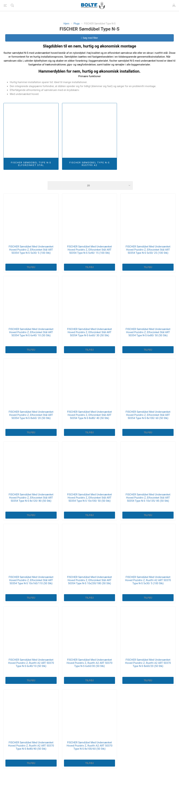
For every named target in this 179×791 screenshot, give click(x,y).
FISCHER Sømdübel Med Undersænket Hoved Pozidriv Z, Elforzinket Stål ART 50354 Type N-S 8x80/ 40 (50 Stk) (89, 415)
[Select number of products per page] (90, 185)
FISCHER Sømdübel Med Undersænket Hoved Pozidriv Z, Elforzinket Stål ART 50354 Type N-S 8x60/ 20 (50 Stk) (31, 415)
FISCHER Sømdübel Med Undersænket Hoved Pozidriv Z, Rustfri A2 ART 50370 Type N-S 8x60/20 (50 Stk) (148, 663)
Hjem (66, 23)
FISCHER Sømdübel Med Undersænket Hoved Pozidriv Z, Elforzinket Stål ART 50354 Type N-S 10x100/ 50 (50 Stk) (89, 497)
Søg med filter (89, 37)
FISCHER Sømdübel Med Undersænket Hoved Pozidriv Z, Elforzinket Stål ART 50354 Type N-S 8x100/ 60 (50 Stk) (148, 415)
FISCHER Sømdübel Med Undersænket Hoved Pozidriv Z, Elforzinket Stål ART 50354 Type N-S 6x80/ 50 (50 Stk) (148, 332)
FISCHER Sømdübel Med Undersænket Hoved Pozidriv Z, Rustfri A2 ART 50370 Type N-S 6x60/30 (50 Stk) (89, 663)
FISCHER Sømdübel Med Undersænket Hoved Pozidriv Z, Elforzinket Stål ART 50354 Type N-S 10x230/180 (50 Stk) (89, 580)
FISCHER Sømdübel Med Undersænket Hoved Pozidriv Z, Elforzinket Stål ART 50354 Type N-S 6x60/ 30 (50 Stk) (89, 332)
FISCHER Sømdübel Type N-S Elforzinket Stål (31, 163)
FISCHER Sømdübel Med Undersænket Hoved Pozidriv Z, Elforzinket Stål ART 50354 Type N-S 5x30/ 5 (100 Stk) (31, 249)
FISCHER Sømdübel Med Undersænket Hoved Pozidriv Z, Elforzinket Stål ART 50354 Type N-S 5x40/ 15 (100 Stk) (89, 249)
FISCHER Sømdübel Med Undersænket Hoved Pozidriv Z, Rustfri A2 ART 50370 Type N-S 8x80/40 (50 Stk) (31, 745)
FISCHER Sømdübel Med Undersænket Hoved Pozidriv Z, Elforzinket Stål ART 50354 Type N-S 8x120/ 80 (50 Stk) (31, 497)
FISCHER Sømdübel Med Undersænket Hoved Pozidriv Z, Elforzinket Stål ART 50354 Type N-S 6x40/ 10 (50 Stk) (31, 332)
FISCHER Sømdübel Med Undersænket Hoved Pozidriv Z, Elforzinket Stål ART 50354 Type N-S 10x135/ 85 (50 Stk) (148, 497)
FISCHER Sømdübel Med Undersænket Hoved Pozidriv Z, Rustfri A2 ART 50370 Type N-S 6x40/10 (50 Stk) (31, 663)
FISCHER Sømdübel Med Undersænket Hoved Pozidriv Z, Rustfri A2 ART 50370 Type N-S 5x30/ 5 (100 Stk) (148, 580)
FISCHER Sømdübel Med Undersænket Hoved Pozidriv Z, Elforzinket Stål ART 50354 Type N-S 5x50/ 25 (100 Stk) (148, 249)
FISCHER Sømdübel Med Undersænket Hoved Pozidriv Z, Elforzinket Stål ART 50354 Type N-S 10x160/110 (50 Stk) (31, 580)
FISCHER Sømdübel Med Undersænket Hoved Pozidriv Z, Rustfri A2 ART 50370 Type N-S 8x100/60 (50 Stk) (89, 745)
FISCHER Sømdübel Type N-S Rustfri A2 (89, 163)
